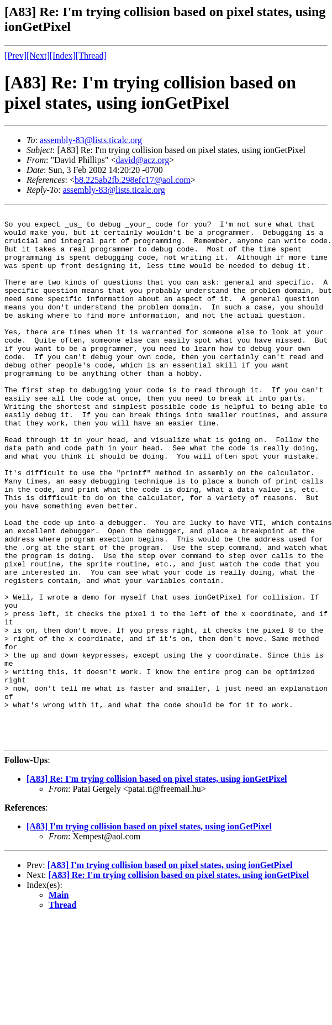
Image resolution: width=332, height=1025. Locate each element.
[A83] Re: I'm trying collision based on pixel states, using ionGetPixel (157, 885)
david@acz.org (143, 160)
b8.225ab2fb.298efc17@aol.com (133, 180)
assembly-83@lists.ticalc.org (91, 140)
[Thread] (91, 55)
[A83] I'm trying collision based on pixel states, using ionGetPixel (149, 932)
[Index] (63, 55)
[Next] (38, 55)
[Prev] (15, 55)
